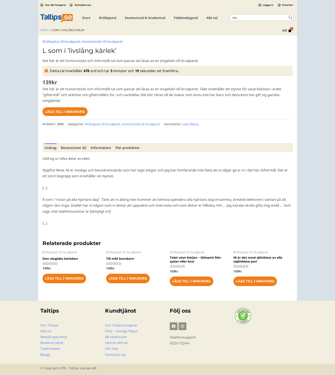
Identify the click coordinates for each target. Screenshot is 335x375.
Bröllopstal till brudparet (62, 41)
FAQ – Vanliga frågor (122, 332)
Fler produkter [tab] (129, 147)
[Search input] (259, 17)
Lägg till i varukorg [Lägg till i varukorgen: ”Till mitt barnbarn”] (129, 279)
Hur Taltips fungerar (122, 326)
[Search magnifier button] (291, 17)
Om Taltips (49, 326)
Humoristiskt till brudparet (106, 41)
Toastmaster (51, 349)
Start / (45, 30)
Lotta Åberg (193, 124)
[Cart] (287, 30)
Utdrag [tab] (51, 147)
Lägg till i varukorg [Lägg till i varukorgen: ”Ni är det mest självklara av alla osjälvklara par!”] (256, 281)
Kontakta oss (116, 355)
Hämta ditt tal (117, 343)
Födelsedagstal (186, 18)
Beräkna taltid (52, 343)
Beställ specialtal (54, 337)
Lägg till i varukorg (65, 111)
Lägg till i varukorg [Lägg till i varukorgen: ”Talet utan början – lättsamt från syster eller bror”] (192, 281)
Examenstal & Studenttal (145, 18)
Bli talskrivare (116, 337)
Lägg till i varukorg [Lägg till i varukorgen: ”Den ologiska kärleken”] (65, 279)
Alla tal (211, 18)
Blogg (45, 355)
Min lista (112, 349)
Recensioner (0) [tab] (74, 147)
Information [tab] (102, 147)
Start (86, 18)
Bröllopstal (107, 18)
